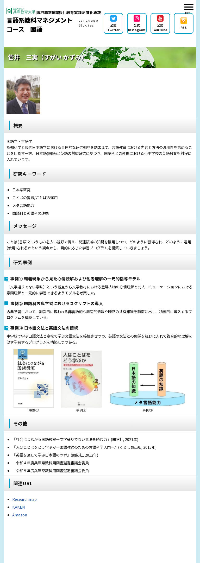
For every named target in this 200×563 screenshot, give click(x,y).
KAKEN (18, 507)
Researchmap (24, 499)
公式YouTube (160, 23)
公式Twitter (113, 23)
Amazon (19, 514)
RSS (183, 23)
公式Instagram (136, 23)
